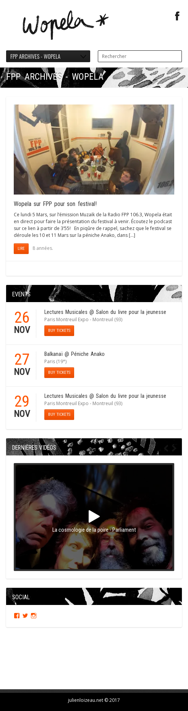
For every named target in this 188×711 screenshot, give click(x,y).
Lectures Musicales (66, 312)
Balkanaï (53, 354)
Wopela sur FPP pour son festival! (55, 204)
